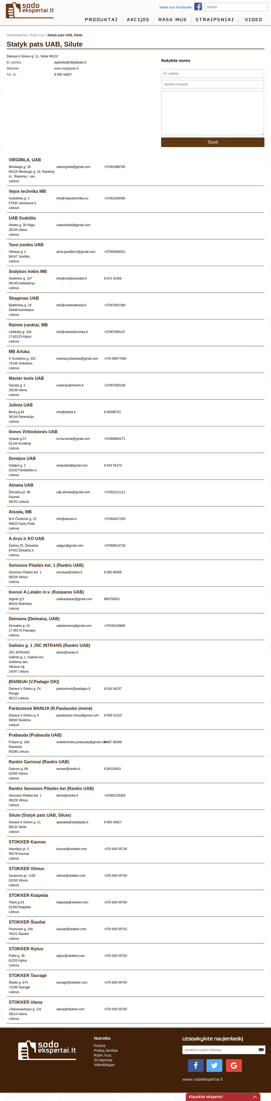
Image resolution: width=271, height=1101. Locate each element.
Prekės (100, 1054)
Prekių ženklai (106, 1058)
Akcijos (138, 19)
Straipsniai (215, 19)
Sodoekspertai (17, 35)
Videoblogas (104, 1073)
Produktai (101, 19)
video (254, 19)
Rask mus (172, 19)
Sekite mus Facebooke (182, 7)
